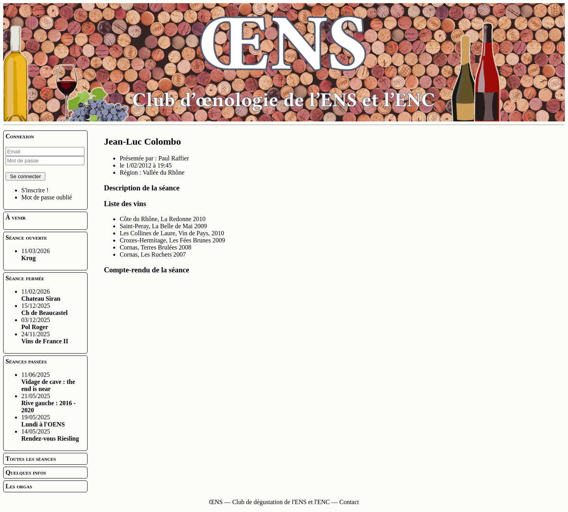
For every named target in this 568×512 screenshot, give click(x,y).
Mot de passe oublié (46, 197)
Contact (349, 502)
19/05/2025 (43, 421)
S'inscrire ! (35, 190)
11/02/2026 (40, 295)
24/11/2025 (44, 337)
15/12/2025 (44, 309)
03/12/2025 (35, 323)
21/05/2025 (48, 403)
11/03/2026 (35, 254)
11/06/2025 (48, 381)
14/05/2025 (50, 435)
